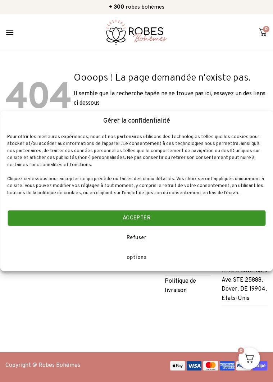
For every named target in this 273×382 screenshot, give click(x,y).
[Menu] (9, 32)
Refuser (136, 238)
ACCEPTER (137, 218)
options (136, 257)
